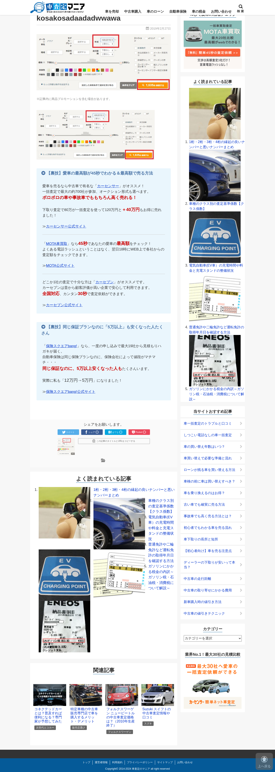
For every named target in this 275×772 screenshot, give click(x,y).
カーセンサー (108, 186)
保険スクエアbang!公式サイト (70, 392)
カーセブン (104, 282)
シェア (92, 432)
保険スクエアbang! (61, 346)
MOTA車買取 (56, 244)
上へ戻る (264, 762)
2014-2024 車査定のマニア (134, 768)
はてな (115, 432)
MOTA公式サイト (60, 266)
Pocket (139, 432)
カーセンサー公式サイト (66, 226)
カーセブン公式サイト (64, 305)
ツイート (68, 432)
